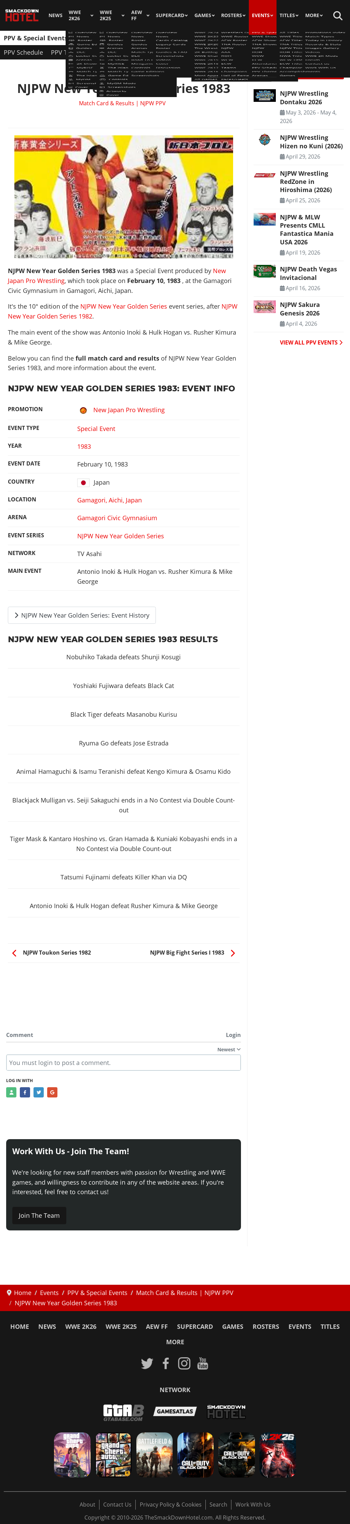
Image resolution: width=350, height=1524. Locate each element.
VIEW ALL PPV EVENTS (311, 342)
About (87, 1504)
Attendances (306, 38)
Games (202, 15)
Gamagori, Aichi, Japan (109, 500)
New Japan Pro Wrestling (121, 410)
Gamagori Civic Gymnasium (117, 518)
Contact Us (117, 1504)
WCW (252, 38)
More (312, 15)
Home (19, 1326)
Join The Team (39, 1215)
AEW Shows (135, 38)
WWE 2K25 (106, 15)
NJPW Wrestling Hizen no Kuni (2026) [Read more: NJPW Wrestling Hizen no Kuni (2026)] (311, 141)
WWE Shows (93, 38)
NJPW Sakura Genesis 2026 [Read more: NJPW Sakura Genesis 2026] (300, 308)
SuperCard (170, 15)
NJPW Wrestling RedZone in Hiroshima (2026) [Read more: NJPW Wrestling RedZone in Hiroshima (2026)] (306, 181)
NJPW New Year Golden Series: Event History (82, 615)
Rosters (231, 15)
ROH (230, 38)
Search (218, 1504)
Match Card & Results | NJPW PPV (122, 103)
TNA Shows (176, 38)
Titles (287, 15)
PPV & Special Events (36, 38)
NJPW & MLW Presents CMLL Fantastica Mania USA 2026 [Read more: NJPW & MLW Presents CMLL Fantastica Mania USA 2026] (307, 229)
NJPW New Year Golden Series (123, 306)
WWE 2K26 (75, 15)
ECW (274, 38)
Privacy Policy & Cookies (171, 1504)
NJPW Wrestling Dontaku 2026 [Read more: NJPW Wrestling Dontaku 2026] (304, 97)
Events (261, 15)
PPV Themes (69, 52)
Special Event (96, 428)
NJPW (208, 38)
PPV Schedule (23, 52)
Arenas (104, 52)
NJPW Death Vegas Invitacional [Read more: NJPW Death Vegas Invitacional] (308, 273)
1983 (84, 446)
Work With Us (253, 1504)
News (56, 15)
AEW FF (136, 15)
